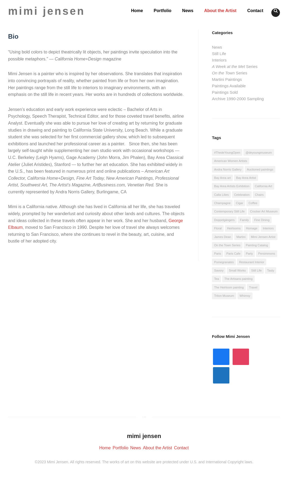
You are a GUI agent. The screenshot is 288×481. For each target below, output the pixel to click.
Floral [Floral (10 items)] (218, 228)
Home (137, 10)
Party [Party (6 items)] (249, 253)
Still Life (219, 53)
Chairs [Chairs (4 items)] (259, 194)
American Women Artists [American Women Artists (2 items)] (230, 160)
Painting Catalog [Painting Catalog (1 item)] (257, 245)
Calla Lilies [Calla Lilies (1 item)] (221, 194)
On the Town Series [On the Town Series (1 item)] (227, 245)
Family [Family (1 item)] (244, 220)
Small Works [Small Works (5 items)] (237, 270)
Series (234, 66)
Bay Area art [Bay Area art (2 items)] (222, 177)
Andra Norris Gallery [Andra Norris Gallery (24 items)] (227, 169)
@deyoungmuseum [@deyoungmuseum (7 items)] (259, 152)
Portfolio (163, 10)
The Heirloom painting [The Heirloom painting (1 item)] (229, 287)
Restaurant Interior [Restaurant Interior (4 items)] (251, 262)
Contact (255, 10)
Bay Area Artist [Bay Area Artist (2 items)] (246, 177)
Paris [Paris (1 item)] (217, 253)
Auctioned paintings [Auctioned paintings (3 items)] (260, 169)
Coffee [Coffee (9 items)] (252, 203)
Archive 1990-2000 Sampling (238, 98)
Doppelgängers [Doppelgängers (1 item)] (224, 220)
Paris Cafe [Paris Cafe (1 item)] (233, 253)
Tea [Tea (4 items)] (216, 278)
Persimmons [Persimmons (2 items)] (266, 253)
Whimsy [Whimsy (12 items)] (245, 295)
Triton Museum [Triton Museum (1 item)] (224, 295)
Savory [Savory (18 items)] (218, 270)
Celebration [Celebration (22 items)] (242, 194)
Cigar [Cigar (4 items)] (239, 203)
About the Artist (220, 10)
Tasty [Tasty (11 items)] (270, 270)
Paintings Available (229, 86)
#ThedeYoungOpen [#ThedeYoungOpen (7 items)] (227, 152)
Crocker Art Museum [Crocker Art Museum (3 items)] (264, 211)
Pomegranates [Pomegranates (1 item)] (224, 262)
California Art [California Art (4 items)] (263, 186)
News (187, 10)
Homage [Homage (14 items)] (252, 228)
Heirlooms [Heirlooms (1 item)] (234, 228)
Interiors (219, 60)
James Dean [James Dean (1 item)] (222, 236)
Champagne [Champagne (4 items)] (222, 203)
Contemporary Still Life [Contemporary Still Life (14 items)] (229, 211)
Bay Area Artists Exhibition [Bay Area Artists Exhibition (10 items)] (231, 186)
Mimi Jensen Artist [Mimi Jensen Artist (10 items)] (263, 236)
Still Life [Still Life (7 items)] (256, 270)
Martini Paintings (227, 79)
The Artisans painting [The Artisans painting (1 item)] (238, 278)
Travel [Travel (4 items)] (253, 287)
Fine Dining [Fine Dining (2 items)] (261, 220)
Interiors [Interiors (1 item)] (268, 228)
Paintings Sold (225, 92)
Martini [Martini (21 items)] (241, 236)
